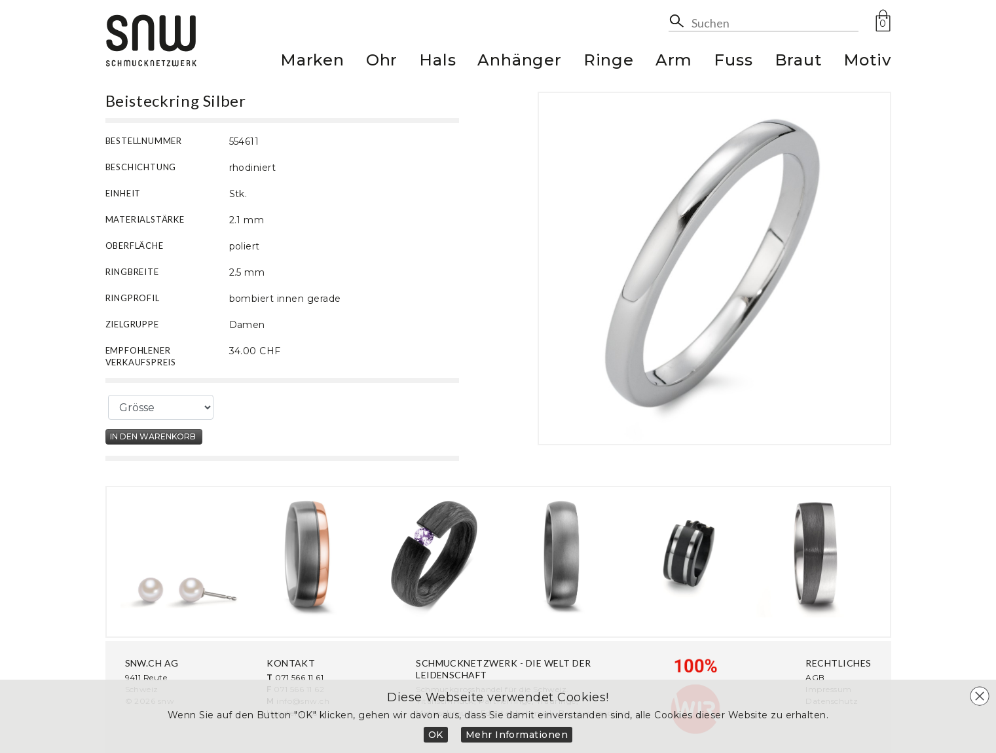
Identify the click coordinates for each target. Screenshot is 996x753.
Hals (437, 61)
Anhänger (519, 61)
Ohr (381, 61)
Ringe (608, 61)
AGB (814, 677)
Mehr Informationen (517, 735)
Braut (798, 61)
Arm (673, 61)
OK (435, 735)
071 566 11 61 (299, 677)
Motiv (867, 61)
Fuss (733, 61)
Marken (312, 61)
